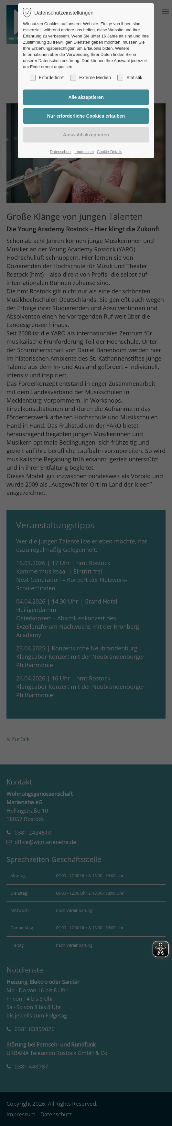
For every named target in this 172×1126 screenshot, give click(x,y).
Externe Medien (90, 77)
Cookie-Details (109, 152)
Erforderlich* (47, 77)
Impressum (84, 152)
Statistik (129, 77)
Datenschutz (60, 152)
